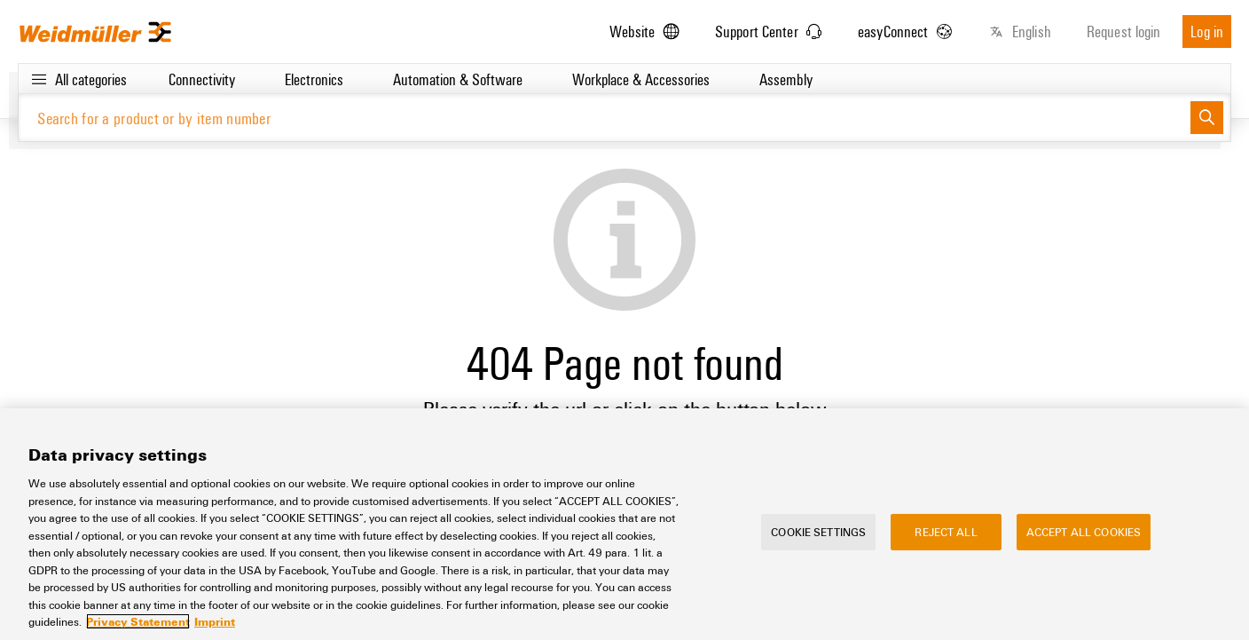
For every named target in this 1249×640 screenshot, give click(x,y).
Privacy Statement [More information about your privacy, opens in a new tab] (138, 621)
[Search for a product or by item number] (604, 117)
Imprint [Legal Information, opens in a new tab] (214, 621)
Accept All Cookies (1083, 531)
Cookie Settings (818, 531)
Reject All (946, 531)
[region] (624, 524)
